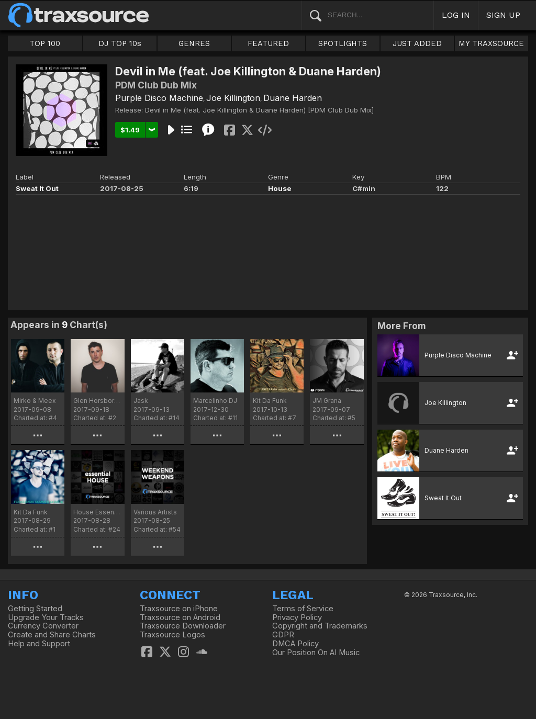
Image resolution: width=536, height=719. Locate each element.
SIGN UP (503, 15)
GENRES (194, 43)
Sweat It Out (37, 188)
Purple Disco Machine (159, 98)
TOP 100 (44, 43)
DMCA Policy (295, 643)
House (280, 188)
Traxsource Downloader (183, 626)
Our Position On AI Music (316, 652)
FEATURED (268, 43)
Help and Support (39, 643)
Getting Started (35, 608)
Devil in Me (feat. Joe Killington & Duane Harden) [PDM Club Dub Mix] (259, 110)
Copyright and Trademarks (319, 626)
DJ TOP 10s (119, 43)
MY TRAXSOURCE (491, 43)
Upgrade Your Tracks (46, 617)
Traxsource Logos (172, 634)
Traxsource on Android (180, 617)
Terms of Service (302, 608)
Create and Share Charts (52, 634)
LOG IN (456, 15)
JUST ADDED (417, 43)
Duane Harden (292, 98)
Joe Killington (233, 98)
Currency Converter (43, 626)
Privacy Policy (297, 617)
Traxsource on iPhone (179, 608)
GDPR (283, 634)
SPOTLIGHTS (342, 43)
